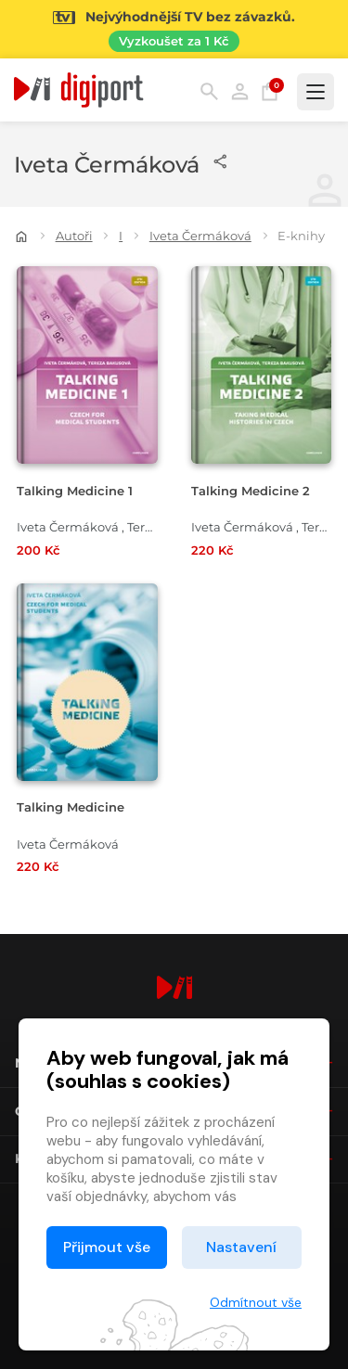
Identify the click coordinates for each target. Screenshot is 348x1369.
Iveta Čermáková (200, 235)
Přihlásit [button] (239, 91)
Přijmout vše (106, 1247)
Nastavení (241, 1247)
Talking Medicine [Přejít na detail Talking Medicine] (70, 807)
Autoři (74, 235)
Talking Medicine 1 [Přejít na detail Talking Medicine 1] (75, 490)
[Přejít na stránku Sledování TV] (174, 29)
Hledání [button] (209, 91)
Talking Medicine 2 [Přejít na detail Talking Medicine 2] (250, 490)
